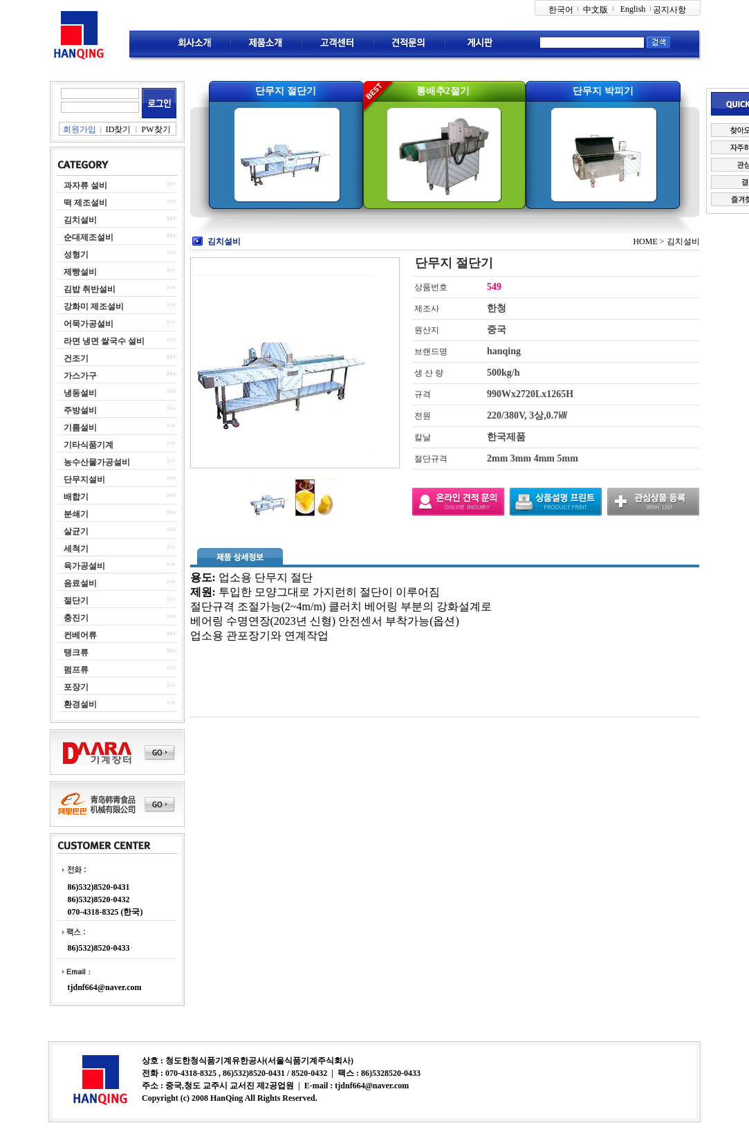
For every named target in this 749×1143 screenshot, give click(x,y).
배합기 (76, 497)
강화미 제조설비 (94, 306)
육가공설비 (84, 566)
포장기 (76, 687)
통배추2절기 (443, 91)
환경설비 (80, 704)
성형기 (76, 254)
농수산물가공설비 (97, 462)
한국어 (560, 10)
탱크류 (76, 652)
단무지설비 (84, 479)
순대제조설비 (88, 237)
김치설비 (80, 220)
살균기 (76, 531)
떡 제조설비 (85, 203)
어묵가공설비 (88, 324)
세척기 (76, 549)
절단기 (76, 600)
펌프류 (76, 670)
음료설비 (80, 583)
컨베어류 (80, 635)
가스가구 (80, 376)
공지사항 (669, 10)
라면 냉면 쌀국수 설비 (104, 341)
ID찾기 (118, 129)
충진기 (76, 618)
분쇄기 (76, 514)
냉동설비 (80, 393)
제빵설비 (80, 272)
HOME (645, 241)
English (633, 9)
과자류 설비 (85, 185)
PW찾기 (156, 129)
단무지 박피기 (603, 91)
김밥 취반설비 (89, 289)
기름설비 (80, 427)
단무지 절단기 (285, 91)
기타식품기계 (88, 445)
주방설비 (80, 410)
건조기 (76, 358)
